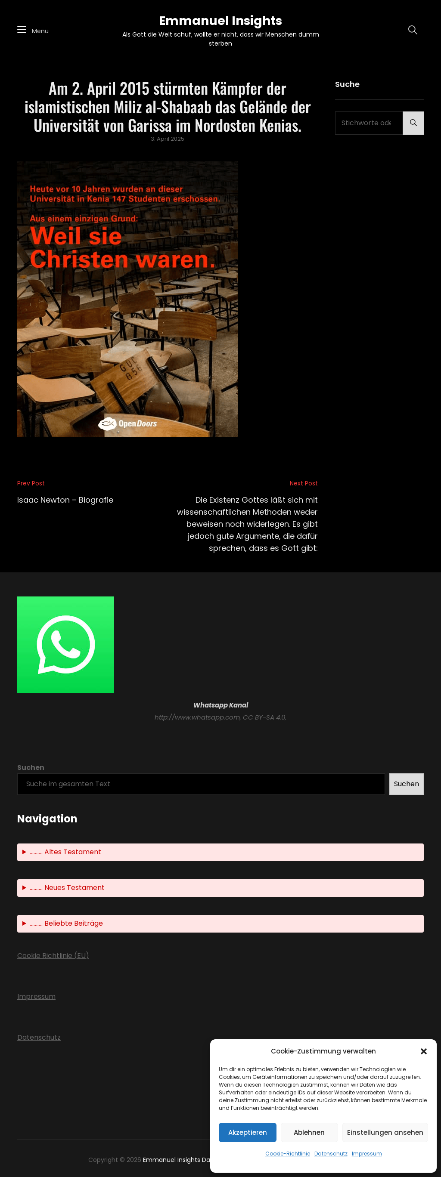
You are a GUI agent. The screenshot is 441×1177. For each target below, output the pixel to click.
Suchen (30, 767)
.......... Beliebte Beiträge (66, 923)
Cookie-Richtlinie (287, 1153)
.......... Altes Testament (65, 852)
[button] (423, 1051)
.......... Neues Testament (67, 888)
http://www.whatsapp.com (197, 717)
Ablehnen (309, 1132)
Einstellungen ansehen (385, 1132)
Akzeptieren (247, 1132)
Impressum (367, 1153)
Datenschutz (331, 1153)
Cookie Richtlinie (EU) (53, 956)
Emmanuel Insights (220, 20)
